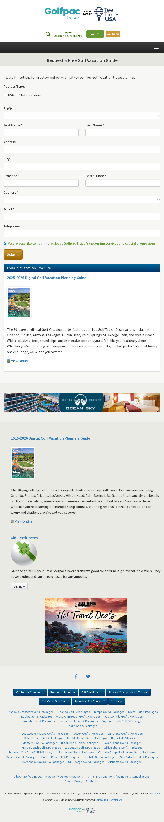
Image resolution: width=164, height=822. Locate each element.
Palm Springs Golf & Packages (43, 738)
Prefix (8, 108)
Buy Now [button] (19, 587)
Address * (11, 142)
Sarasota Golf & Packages (38, 721)
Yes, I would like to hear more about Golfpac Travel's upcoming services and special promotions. (80, 243)
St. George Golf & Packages (86, 762)
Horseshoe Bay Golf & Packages (43, 762)
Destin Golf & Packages (82, 726)
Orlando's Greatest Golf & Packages (30, 712)
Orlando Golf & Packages (73, 712)
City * (8, 159)
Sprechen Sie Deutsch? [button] (90, 701)
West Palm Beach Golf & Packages (78, 716)
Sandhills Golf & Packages (99, 757)
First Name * (13, 125)
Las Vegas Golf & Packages (82, 748)
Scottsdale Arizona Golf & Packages (45, 733)
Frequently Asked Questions (64, 776)
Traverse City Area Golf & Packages (32, 752)
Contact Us (93, 781)
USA (9, 95)
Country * (11, 192)
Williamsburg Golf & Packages (123, 748)
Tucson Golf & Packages (88, 733)
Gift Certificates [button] (92, 692)
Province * (11, 175)
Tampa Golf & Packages (109, 712)
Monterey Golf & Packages (40, 743)
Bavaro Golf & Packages (22, 757)
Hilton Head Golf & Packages (79, 743)
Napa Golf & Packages (125, 738)
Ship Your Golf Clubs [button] (55, 701)
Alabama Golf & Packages (125, 762)
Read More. (154, 793)
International (29, 95)
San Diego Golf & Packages (125, 733)
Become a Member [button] (62, 692)
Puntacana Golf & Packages (76, 752)
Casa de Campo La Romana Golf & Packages (126, 752)
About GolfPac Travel (28, 776)
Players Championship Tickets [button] (128, 692)
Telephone (12, 226)
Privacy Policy (73, 781)
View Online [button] (18, 361)
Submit (13, 254)
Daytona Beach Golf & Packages (122, 721)
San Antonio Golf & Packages (139, 757)
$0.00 (113, 34)
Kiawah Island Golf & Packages (122, 743)
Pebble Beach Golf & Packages (87, 738)
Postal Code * (95, 175)
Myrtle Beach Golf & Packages (41, 748)
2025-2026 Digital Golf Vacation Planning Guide (46, 277)
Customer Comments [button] (30, 692)
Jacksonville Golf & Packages (123, 716)
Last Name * (94, 125)
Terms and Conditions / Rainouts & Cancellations (118, 776)
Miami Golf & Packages (143, 712)
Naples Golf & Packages (36, 716)
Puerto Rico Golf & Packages (60, 757)
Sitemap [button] (116, 701)
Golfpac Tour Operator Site (108, 799)
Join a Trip (95, 34)
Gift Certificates (24, 537)
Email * (9, 209)
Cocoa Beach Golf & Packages (78, 721)
